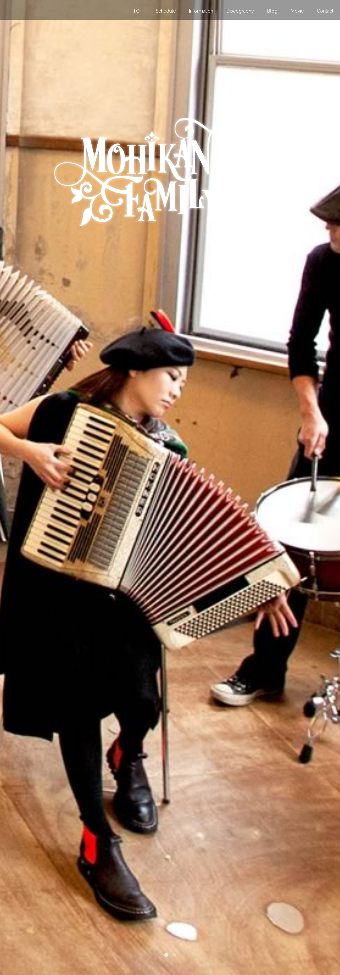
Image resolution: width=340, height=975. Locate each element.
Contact (325, 11)
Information (201, 11)
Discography (240, 11)
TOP (137, 11)
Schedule (166, 11)
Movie (297, 11)
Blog (272, 11)
